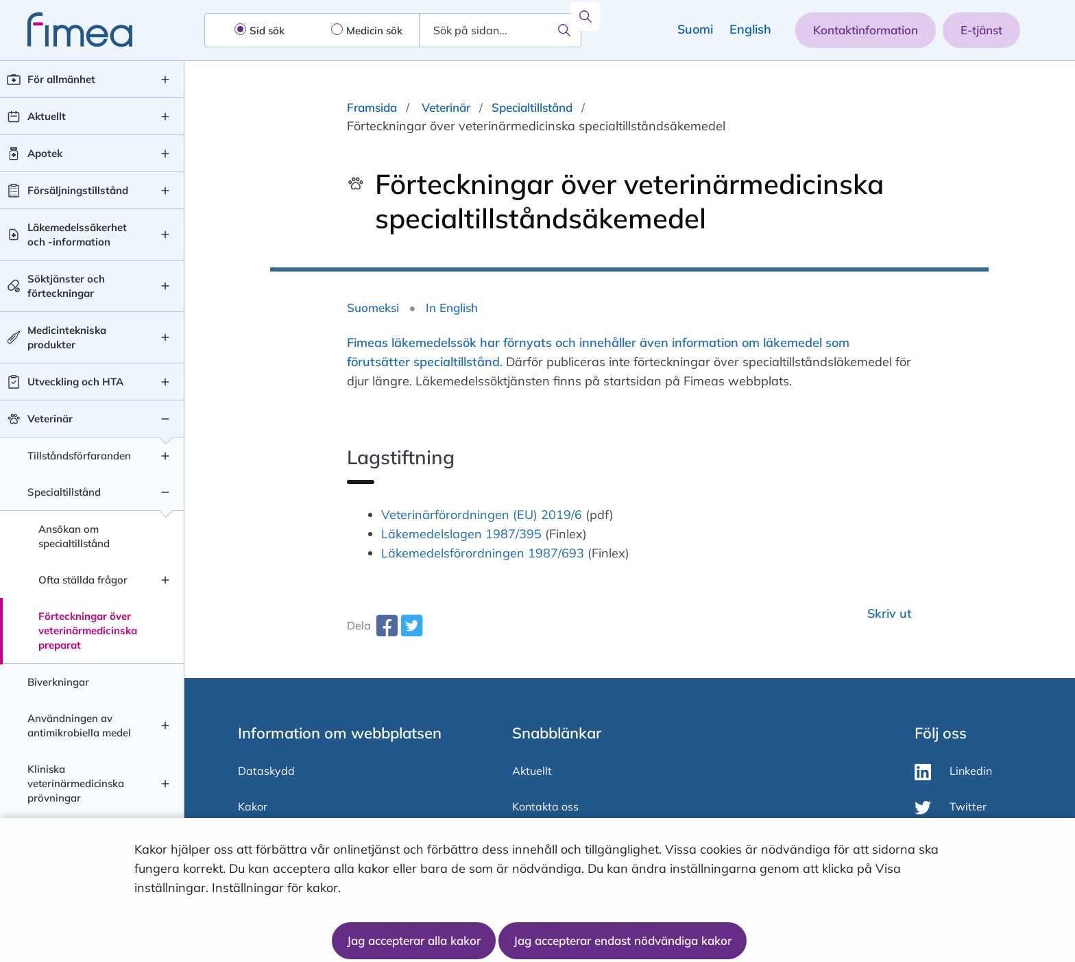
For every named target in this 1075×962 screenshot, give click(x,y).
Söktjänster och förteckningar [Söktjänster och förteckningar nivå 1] (66, 286)
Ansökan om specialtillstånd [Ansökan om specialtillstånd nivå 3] (74, 536)
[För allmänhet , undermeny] (165, 79)
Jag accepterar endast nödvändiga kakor (623, 940)
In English (452, 307)
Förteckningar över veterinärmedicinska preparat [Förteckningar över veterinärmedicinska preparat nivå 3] (87, 630)
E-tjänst (981, 30)
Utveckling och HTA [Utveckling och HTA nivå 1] (75, 381)
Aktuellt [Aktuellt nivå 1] (46, 116)
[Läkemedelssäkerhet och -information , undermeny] (165, 234)
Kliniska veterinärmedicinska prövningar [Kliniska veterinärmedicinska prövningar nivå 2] (75, 783)
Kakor (252, 806)
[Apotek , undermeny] (165, 154)
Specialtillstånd (532, 107)
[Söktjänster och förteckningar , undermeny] (165, 286)
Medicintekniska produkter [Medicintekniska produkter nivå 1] (66, 337)
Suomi (695, 29)
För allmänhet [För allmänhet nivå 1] (61, 79)
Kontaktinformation (865, 30)
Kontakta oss (545, 806)
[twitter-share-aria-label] (411, 630)
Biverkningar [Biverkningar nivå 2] (58, 681)
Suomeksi (373, 307)
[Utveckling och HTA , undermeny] (165, 382)
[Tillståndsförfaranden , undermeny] (165, 456)
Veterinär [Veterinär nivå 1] (50, 418)
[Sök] (564, 30)
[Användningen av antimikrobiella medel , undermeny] (165, 725)
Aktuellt (532, 771)
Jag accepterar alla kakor (414, 940)
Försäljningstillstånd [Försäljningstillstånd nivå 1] (77, 190)
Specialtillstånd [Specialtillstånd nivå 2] (64, 491)
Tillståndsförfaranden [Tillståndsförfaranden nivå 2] (79, 455)
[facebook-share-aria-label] (386, 630)
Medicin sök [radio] (374, 30)
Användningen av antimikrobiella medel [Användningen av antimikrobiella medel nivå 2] (79, 725)
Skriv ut (889, 613)
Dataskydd (266, 771)
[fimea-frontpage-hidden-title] (66, 29)
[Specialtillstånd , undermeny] (165, 492)
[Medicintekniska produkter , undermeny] (165, 337)
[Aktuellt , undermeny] (165, 116)
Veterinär (446, 107)
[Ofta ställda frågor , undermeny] (165, 580)
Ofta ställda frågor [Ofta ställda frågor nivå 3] (83, 579)
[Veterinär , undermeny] (165, 419)
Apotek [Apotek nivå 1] (44, 153)
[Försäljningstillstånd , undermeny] (165, 191)
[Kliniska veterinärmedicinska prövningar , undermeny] (165, 784)
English (750, 29)
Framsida (372, 107)
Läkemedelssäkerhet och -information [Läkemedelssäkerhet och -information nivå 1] (77, 234)
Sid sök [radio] (267, 30)
